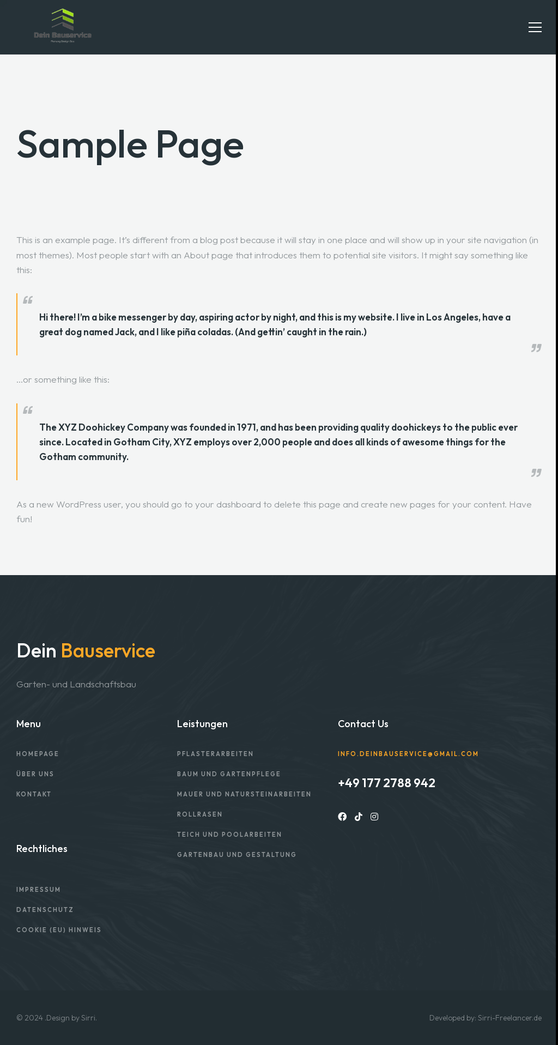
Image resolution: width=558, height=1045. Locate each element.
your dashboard (228, 504)
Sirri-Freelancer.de (510, 1018)
